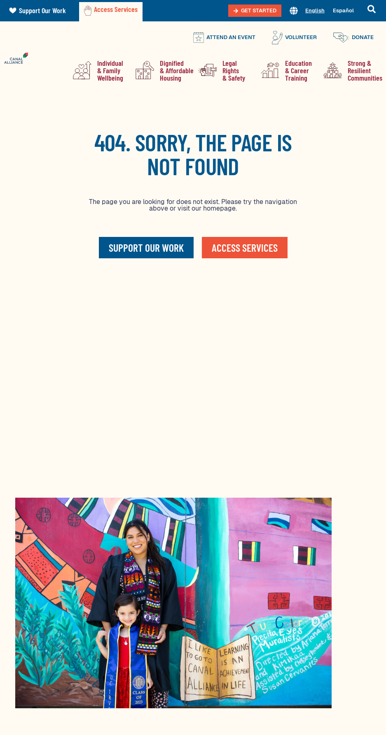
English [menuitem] (315, 10)
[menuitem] (315, 11)
